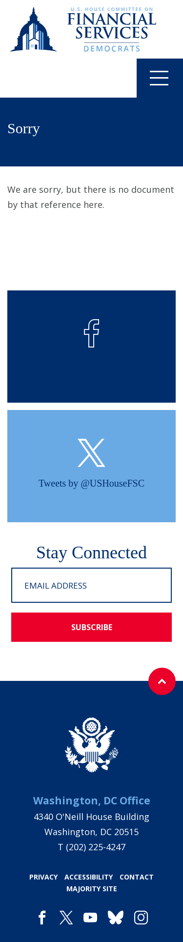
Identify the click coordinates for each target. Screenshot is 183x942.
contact (137, 876)
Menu (152, 77)
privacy (43, 876)
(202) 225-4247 (95, 847)
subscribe (91, 627)
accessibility (88, 876)
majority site (91, 888)
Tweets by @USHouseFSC (91, 483)
